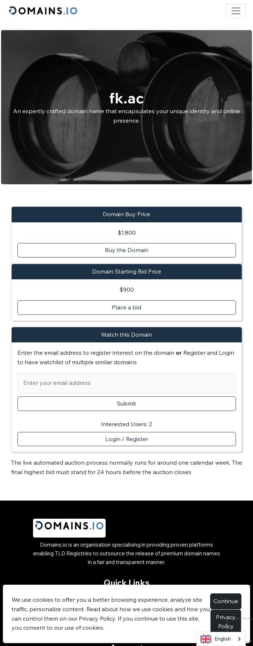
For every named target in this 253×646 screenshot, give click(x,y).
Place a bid (126, 307)
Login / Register (126, 439)
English (215, 639)
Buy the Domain (126, 250)
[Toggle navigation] (236, 11)
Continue (225, 601)
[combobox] (221, 639)
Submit (126, 403)
